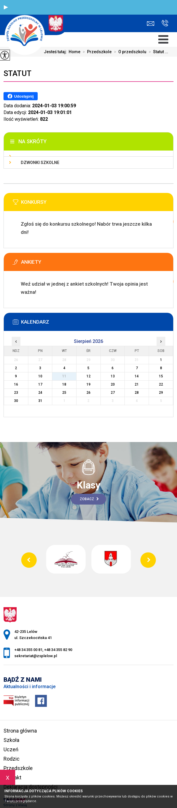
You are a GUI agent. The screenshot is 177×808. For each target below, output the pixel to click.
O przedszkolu (129, 52)
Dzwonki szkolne (40, 162)
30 (16, 401)
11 (64, 376)
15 (161, 376)
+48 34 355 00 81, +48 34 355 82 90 (165, 23)
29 (161, 393)
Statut (18, 73)
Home (74, 52)
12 (88, 376)
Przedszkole (96, 52)
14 (137, 376)
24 (40, 393)
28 (137, 393)
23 (16, 393)
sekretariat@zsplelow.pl (150, 23)
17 (40, 384)
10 (40, 376)
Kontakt (12, 777)
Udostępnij (21, 96)
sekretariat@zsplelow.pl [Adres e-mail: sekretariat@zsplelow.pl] (35, 656)
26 (88, 393)
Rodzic (12, 759)
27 (113, 393)
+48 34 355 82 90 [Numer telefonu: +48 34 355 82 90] (58, 650)
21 (137, 384)
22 (161, 384)
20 (113, 384)
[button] (6, 7)
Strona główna (20, 731)
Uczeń (11, 749)
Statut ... (157, 52)
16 (16, 384)
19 (88, 384)
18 (64, 384)
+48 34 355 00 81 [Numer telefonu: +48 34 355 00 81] (28, 650)
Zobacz (89, 499)
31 (40, 401)
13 (113, 376)
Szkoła (11, 740)
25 (64, 393)
